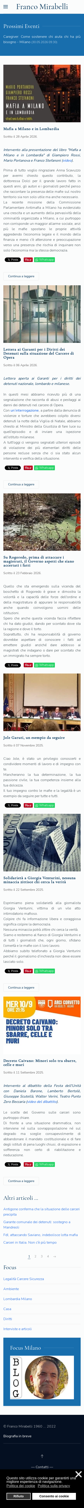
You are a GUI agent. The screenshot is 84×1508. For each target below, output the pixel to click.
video (67, 160)
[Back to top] (42, 1456)
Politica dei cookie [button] (20, 1486)
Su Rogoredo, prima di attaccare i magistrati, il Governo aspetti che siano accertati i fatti (38, 561)
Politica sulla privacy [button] (54, 1486)
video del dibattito (41, 1101)
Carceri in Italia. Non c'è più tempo (30, 1242)
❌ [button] (78, 1474)
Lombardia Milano (17, 1299)
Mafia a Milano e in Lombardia (31, 128)
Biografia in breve (17, 1436)
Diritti (7, 1319)
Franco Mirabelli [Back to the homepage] (42, 6)
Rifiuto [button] (18, 1496)
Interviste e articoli (17, 1329)
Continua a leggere (21, 276)
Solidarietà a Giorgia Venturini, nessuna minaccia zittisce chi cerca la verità (39, 879)
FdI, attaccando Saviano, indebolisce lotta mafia (40, 1235)
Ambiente (11, 1289)
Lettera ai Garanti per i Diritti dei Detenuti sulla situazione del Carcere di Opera (38, 353)
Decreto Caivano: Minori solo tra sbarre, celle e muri (39, 1062)
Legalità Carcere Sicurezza (23, 1279)
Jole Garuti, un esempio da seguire (34, 737)
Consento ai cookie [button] (54, 1496)
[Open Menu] (5, 6)
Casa (7, 1309)
